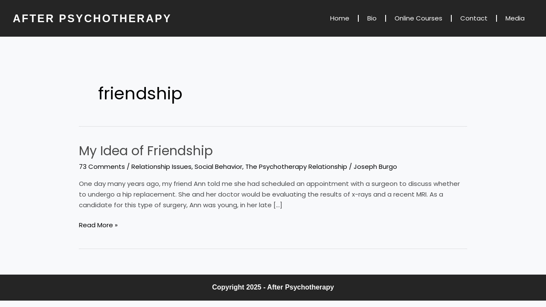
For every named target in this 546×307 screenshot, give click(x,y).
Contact (474, 18)
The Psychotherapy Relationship (296, 166)
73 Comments (102, 166)
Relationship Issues (161, 166)
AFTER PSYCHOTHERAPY (92, 18)
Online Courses (418, 18)
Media (515, 18)
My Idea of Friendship (146, 151)
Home (339, 18)
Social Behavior (218, 166)
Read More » (98, 224)
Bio (372, 18)
